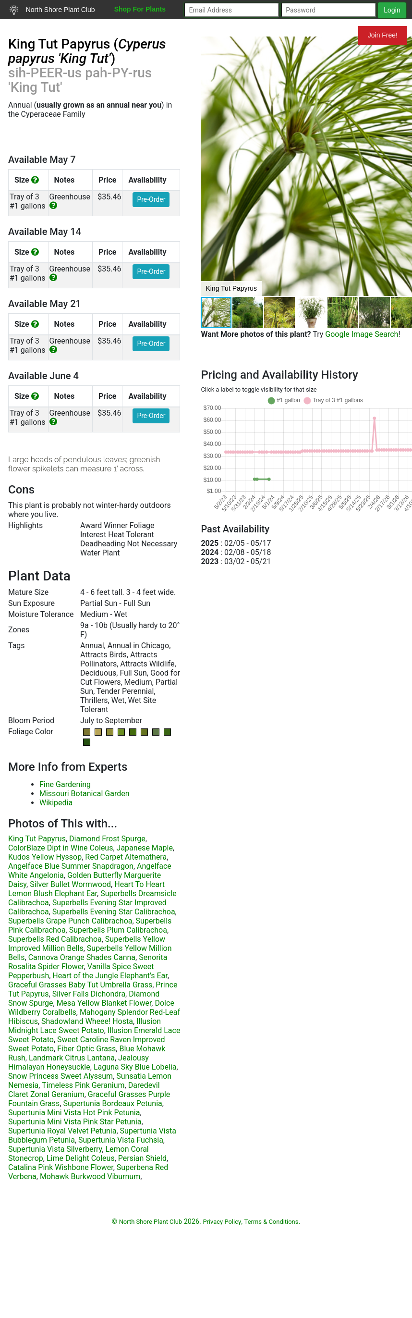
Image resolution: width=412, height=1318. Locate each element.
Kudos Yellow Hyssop (45, 857)
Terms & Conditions (271, 1221)
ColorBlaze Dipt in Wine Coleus (60, 847)
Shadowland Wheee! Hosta (87, 1021)
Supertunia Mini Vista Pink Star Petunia (75, 1121)
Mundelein (327, 35)
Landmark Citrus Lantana (72, 1057)
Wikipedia (56, 802)
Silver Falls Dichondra (88, 993)
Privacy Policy (222, 1221)
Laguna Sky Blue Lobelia (135, 1067)
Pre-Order (151, 199)
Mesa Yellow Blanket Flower (104, 1003)
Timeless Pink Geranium (83, 1085)
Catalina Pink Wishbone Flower (60, 1167)
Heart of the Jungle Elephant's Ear (109, 975)
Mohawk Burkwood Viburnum (90, 1176)
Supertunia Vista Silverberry (55, 1149)
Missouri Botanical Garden (84, 793)
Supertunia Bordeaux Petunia (112, 1103)
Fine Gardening (65, 784)
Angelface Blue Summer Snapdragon (70, 866)
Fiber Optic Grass (86, 1048)
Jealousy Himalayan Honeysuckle (78, 1062)
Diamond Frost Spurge (107, 838)
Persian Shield (142, 1158)
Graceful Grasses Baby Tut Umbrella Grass (80, 984)
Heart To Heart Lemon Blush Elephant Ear (86, 889)
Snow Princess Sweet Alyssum (60, 1076)
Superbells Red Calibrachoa (55, 939)
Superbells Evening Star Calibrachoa (113, 911)
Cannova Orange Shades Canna (81, 957)
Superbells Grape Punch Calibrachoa (70, 920)
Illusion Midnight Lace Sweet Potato (84, 1026)
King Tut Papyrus (37, 838)
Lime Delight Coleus (81, 1158)
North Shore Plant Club (52, 10)
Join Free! (383, 35)
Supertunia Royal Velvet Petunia (62, 1130)
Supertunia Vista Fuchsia (120, 1140)
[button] (248, 312)
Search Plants (37, 28)
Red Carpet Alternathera (126, 857)
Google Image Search (361, 334)
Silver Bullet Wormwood (70, 884)
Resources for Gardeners (121, 28)
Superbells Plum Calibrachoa (118, 930)
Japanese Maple (145, 847)
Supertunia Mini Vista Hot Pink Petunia (74, 1112)
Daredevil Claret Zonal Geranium (84, 1090)
